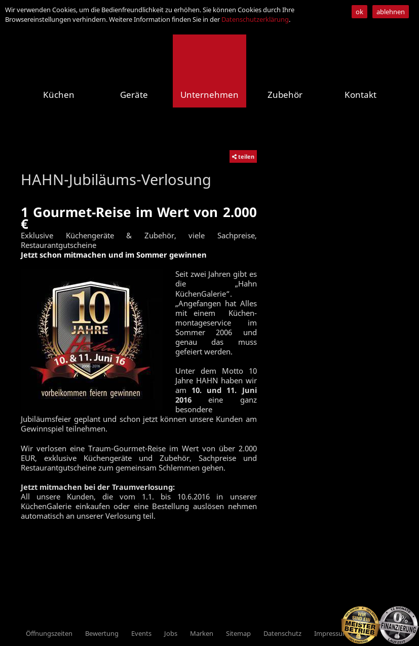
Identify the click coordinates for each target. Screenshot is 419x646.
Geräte (134, 94)
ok (359, 11)
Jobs (170, 633)
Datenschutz (282, 633)
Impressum (331, 633)
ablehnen (390, 11)
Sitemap (238, 633)
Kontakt (360, 94)
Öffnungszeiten (49, 633)
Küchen (58, 94)
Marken (201, 633)
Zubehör (285, 94)
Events (141, 633)
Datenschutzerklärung (255, 19)
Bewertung (102, 633)
